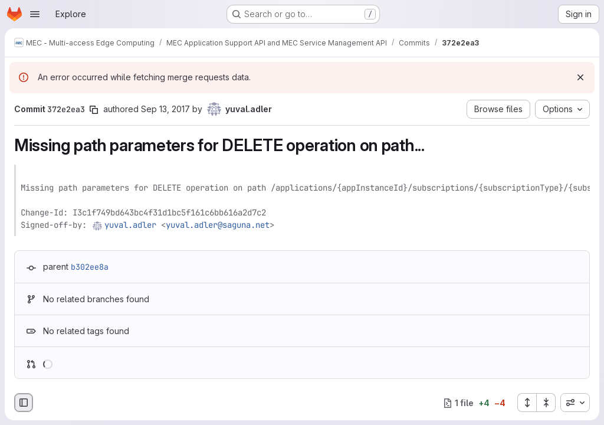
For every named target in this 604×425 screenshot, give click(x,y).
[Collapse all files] (546, 402)
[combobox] (575, 402)
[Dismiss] (580, 77)
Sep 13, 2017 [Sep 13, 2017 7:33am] (165, 109)
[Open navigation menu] (34, 14)
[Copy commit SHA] (94, 110)
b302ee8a (90, 266)
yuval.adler (130, 225)
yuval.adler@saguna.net (218, 225)
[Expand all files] (526, 402)
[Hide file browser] (23, 402)
